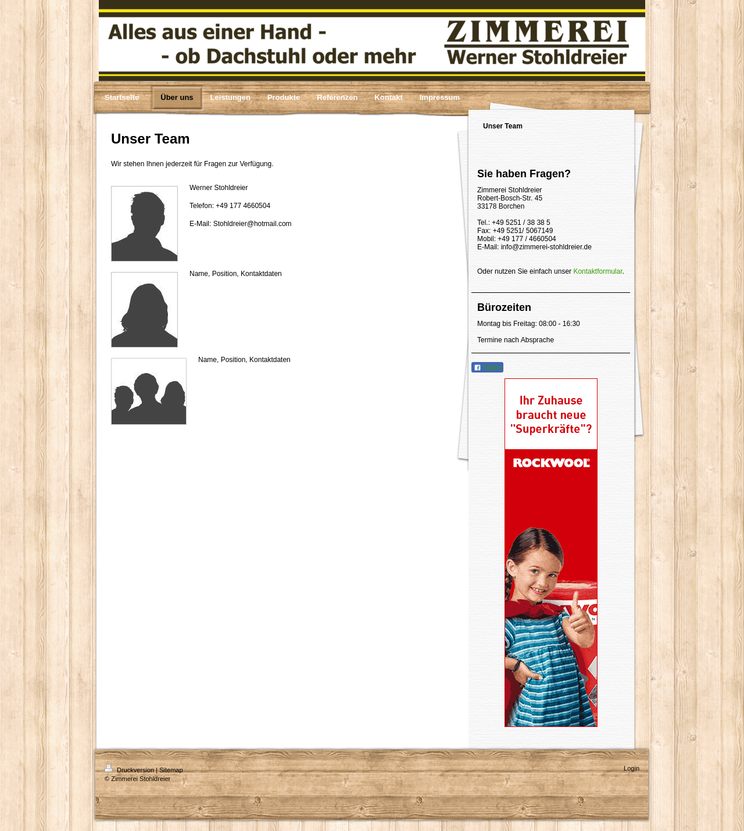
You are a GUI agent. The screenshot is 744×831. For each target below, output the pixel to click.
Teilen (487, 368)
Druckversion (130, 769)
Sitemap (171, 769)
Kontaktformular (597, 271)
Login (631, 768)
